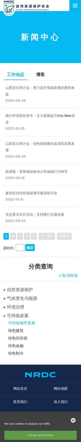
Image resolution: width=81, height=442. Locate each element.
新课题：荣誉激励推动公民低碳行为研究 (36, 172)
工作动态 (15, 74)
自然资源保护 (18, 289)
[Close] (73, 422)
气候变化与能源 (20, 298)
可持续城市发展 (21, 323)
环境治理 (13, 307)
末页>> (64, 236)
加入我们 (61, 402)
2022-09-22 (15, 221)
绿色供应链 (17, 338)
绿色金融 (16, 346)
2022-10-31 (14, 199)
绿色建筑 (16, 330)
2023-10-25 (15, 128)
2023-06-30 (15, 156)
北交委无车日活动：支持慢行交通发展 (34, 214)
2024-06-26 (15, 100)
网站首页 (20, 389)
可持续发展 (16, 315)
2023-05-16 (15, 178)
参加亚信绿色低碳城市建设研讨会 (31, 193)
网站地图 (61, 389)
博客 (40, 74)
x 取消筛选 (68, 275)
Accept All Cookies (41, 437)
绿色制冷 (16, 353)
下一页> (47, 236)
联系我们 (20, 402)
